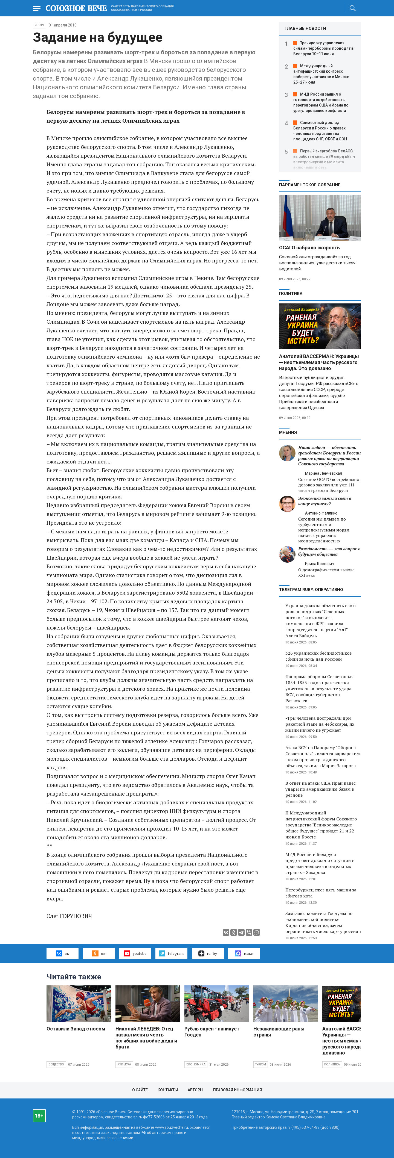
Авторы (195, 1090)
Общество (56, 1064)
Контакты (168, 1090)
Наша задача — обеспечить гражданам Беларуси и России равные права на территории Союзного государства (329, 455)
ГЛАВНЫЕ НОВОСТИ (305, 28)
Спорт (39, 24)
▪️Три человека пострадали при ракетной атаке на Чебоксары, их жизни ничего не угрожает (319, 724)
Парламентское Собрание (309, 184)
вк (62, 953)
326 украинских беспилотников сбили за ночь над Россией (318, 656)
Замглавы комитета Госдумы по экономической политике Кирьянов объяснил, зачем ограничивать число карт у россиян (323, 922)
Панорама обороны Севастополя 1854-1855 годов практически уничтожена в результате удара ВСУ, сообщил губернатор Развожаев (319, 688)
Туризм (260, 1064)
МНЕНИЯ (288, 432)
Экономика (195, 1064)
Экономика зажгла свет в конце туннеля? (324, 501)
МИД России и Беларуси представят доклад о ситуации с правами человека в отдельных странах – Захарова (319, 863)
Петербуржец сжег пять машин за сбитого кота (320, 893)
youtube (135, 953)
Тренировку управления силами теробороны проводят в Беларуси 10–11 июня (323, 48)
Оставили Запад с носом (76, 1029)
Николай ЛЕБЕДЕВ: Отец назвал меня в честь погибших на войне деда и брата (146, 1038)
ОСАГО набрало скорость (309, 247)
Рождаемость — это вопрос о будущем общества (329, 551)
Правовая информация (237, 1090)
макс (244, 953)
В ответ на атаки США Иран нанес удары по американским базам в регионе (320, 789)
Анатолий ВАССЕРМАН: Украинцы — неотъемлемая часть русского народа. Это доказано (319, 362)
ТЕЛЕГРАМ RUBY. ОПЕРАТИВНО (311, 589)
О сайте (140, 1090)
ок (98, 953)
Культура (124, 1064)
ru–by (207, 953)
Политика (291, 293)
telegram (171, 953)
